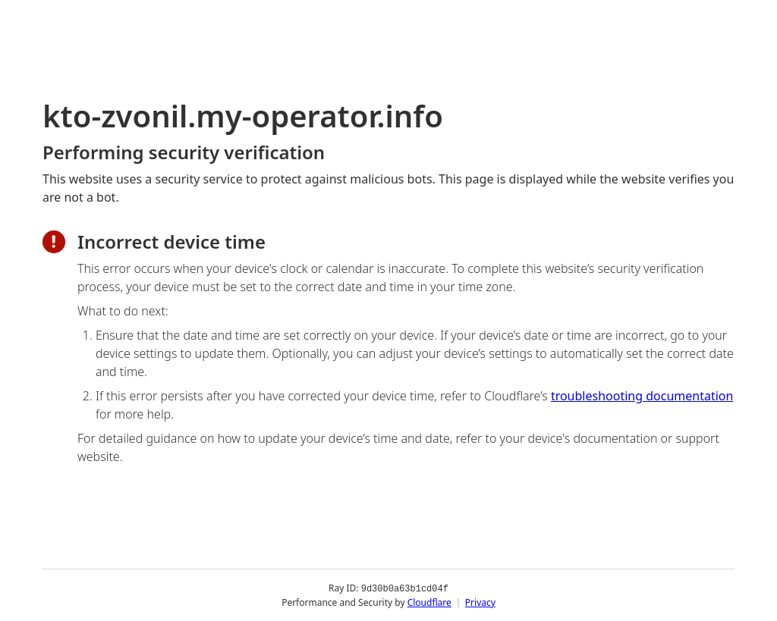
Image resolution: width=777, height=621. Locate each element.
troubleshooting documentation (642, 395)
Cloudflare (429, 601)
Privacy (480, 601)
